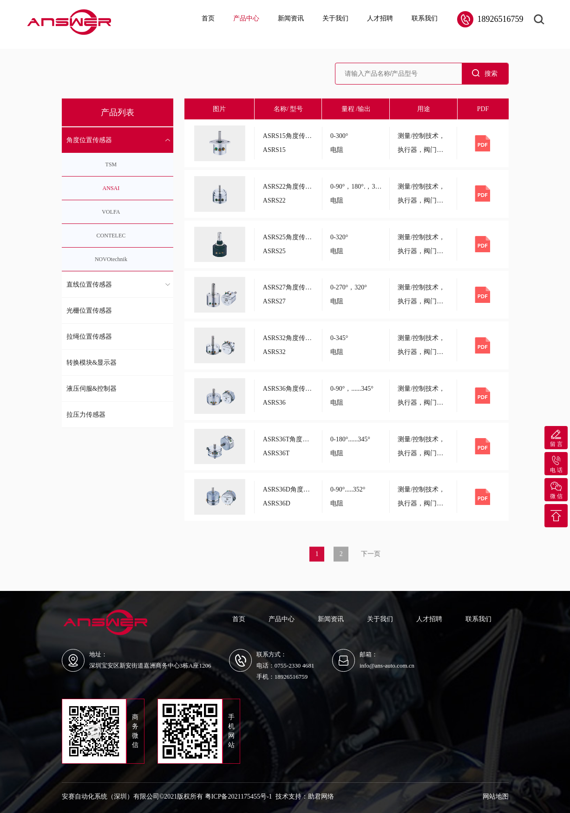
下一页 (370, 559)
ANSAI (111, 188)
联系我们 (425, 18)
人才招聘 (380, 18)
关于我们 (335, 18)
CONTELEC (111, 235)
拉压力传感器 (85, 414)
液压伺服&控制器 (91, 388)
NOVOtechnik (111, 259)
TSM (111, 164)
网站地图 (496, 796)
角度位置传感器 (89, 140)
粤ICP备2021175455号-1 (238, 796)
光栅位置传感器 (89, 310)
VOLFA (111, 212)
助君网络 (321, 796)
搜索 (485, 73)
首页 (208, 18)
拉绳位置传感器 (89, 336)
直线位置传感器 (89, 284)
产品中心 (246, 18)
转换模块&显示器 (91, 362)
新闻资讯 (291, 18)
